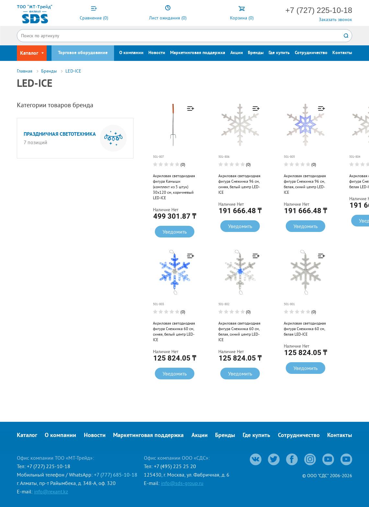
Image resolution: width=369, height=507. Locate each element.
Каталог (27, 435)
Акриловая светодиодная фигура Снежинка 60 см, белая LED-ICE (304, 329)
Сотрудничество (311, 53)
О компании (131, 53)
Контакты (342, 53)
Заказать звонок (335, 19)
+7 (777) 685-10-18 (115, 474)
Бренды (256, 53)
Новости (156, 53)
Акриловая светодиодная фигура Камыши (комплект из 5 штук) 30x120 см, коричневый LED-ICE (174, 186)
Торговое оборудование (83, 53)
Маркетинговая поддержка (197, 53)
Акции (236, 53)
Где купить (279, 53)
